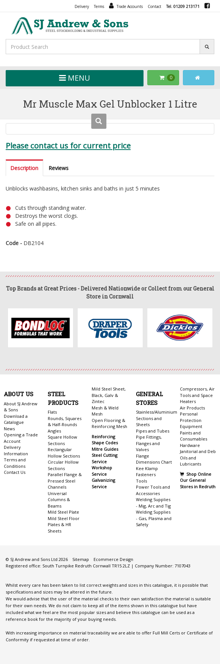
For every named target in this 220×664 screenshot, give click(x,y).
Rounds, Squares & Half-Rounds (64, 422)
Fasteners (146, 474)
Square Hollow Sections (62, 440)
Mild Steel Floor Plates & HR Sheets (64, 525)
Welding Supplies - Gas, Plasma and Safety (154, 518)
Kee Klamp (147, 468)
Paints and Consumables (193, 436)
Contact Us (14, 472)
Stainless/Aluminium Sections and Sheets (156, 418)
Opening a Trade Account (21, 438)
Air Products (192, 408)
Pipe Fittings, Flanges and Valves (149, 443)
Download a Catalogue (16, 419)
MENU (74, 78)
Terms (99, 6)
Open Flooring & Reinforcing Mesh (109, 423)
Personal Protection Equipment (191, 420)
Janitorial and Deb (198, 451)
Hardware (190, 445)
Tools (141, 481)
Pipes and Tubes (152, 431)
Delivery (82, 6)
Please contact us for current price (68, 145)
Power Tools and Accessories (153, 490)
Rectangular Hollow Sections (64, 453)
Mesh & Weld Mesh (105, 411)
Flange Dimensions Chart (154, 459)
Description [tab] (24, 168)
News (9, 428)
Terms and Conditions (15, 463)
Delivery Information (16, 450)
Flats (52, 412)
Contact (154, 6)
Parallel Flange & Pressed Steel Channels (65, 481)
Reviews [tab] (58, 168)
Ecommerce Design (113, 559)
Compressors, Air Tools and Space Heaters (197, 395)
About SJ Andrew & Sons (20, 407)
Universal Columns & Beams (59, 500)
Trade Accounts (126, 5)
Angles (54, 431)
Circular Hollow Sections (63, 465)
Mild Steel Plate (63, 512)
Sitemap (80, 559)
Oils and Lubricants (190, 461)
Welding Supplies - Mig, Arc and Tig (153, 503)
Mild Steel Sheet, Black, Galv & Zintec (109, 395)
